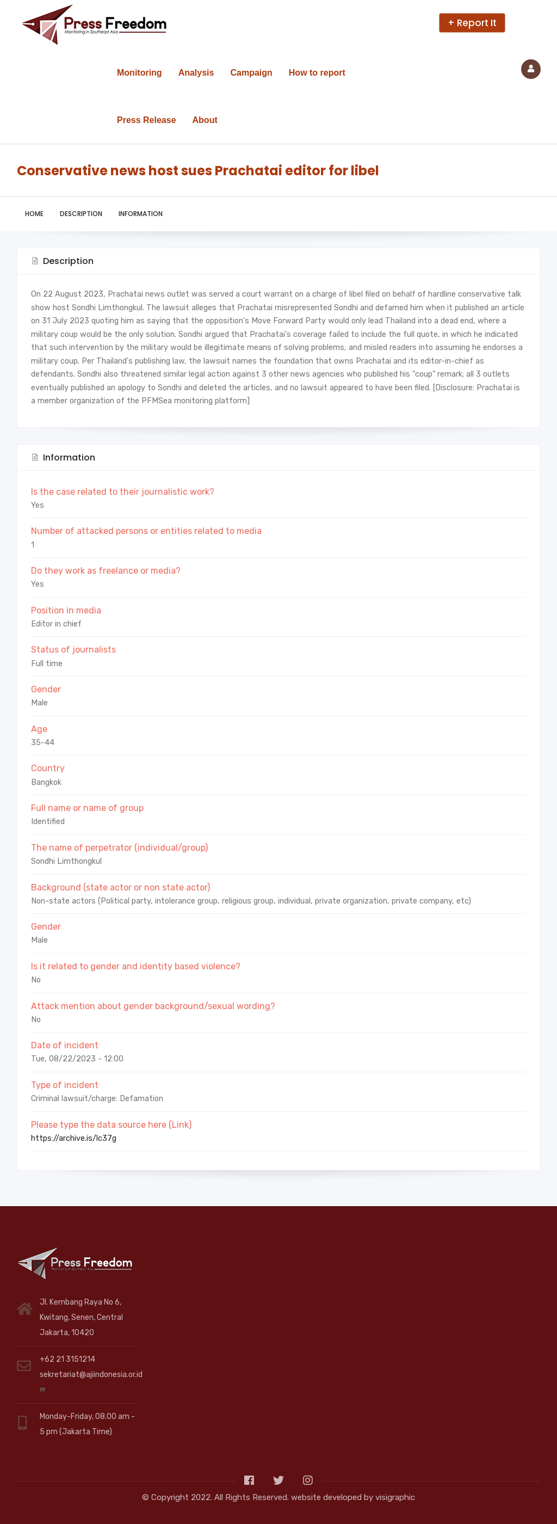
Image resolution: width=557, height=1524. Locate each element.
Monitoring (139, 72)
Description (81, 213)
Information (141, 213)
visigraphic (395, 1497)
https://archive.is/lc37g (73, 1138)
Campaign (251, 72)
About (205, 120)
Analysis (196, 72)
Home (34, 213)
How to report (317, 72)
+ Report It (472, 22)
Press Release (146, 120)
